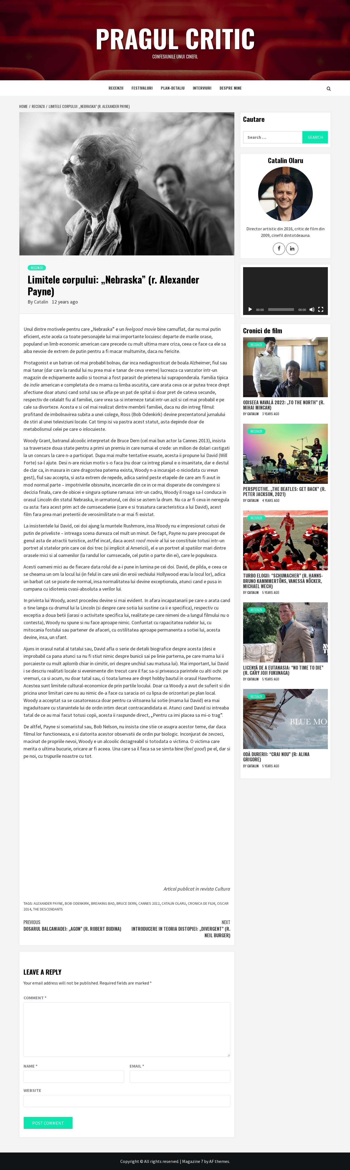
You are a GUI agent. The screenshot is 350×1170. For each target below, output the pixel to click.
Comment (35, 997)
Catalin (41, 302)
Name (30, 1066)
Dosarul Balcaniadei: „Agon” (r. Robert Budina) (75, 925)
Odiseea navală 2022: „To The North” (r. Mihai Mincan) (283, 405)
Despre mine (231, 88)
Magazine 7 (192, 1161)
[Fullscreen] (320, 309)
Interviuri (202, 88)
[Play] (250, 309)
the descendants (48, 909)
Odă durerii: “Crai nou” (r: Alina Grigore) (276, 757)
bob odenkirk (77, 903)
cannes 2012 (149, 903)
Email (137, 1066)
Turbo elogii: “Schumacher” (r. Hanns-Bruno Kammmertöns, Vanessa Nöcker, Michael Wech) (283, 580)
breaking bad (103, 903)
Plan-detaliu (173, 88)
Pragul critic (175, 37)
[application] (285, 291)
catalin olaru (174, 903)
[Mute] (312, 309)
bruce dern (126, 903)
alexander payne (48, 903)
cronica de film (201, 903)
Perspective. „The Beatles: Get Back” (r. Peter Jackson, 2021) (284, 491)
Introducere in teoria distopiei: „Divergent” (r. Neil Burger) (178, 929)
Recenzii (116, 88)
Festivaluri (142, 88)
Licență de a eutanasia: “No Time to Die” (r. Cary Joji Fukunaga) (283, 670)
